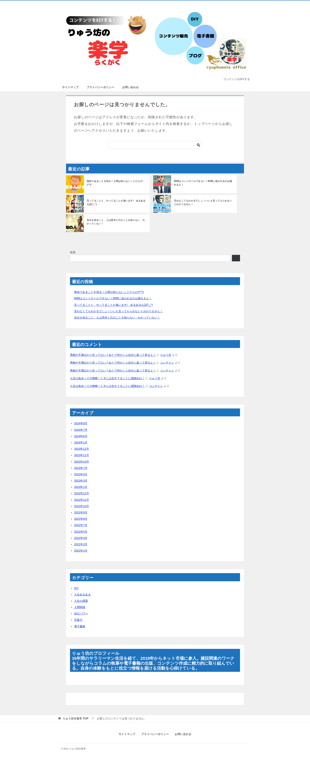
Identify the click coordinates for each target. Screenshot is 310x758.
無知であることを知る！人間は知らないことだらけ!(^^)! (116, 181)
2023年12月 (81, 448)
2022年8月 (80, 518)
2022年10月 (81, 506)
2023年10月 (81, 461)
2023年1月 (80, 487)
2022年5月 (80, 531)
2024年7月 (80, 429)
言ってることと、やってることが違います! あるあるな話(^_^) (115, 202)
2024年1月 (80, 442)
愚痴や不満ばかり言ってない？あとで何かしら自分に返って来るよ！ (113, 354)
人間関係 (79, 607)
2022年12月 (81, 493)
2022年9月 (80, 512)
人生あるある (82, 594)
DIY (76, 588)
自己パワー (81, 613)
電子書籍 (79, 626)
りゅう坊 (165, 354)
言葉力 (78, 619)
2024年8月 (80, 423)
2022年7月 (80, 525)
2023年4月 (80, 474)
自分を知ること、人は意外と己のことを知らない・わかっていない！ (116, 222)
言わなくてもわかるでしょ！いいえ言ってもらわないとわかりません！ (203, 202)
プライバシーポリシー (100, 87)
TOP (75, 718)
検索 (73, 252)
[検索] (155, 145)
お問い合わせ (130, 87)
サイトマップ (70, 87)
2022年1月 (80, 550)
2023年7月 (80, 468)
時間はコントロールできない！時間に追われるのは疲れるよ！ (203, 183)
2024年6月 (80, 436)
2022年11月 (81, 499)
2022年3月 (80, 544)
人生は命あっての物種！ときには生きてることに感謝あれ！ (107, 378)
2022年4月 (80, 538)
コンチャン (167, 362)
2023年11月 (81, 455)
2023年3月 (80, 480)
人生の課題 (81, 600)
